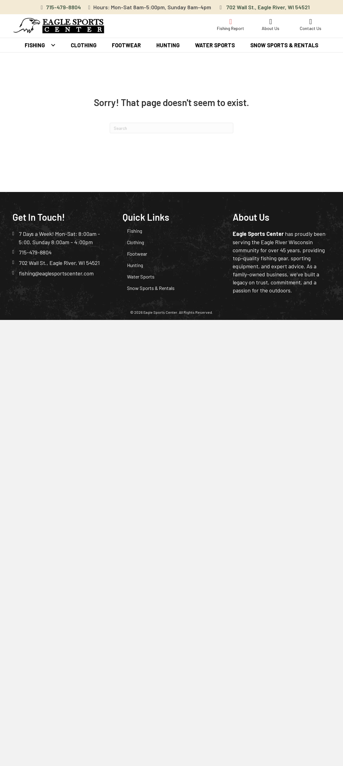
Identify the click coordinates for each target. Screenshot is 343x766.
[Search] (171, 128)
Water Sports (141, 276)
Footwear (137, 254)
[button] (53, 45)
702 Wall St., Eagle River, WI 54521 (268, 7)
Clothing (135, 242)
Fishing (134, 231)
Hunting (135, 265)
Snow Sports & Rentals (151, 288)
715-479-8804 (63, 7)
